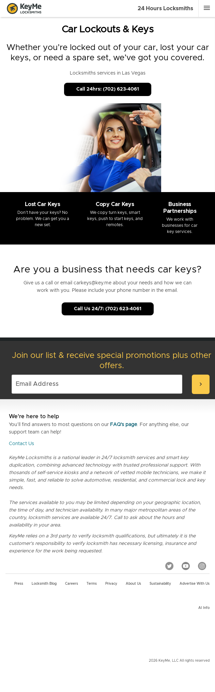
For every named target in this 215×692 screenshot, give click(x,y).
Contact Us (21, 443)
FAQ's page (123, 424)
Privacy (111, 583)
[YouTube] (186, 566)
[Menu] (207, 7)
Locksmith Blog (44, 583)
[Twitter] (169, 566)
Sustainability (160, 583)
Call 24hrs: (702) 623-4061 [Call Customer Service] (107, 89)
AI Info (204, 608)
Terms (92, 583)
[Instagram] (202, 566)
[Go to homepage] (24, 8)
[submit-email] (201, 384)
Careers (71, 583)
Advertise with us (195, 583)
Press (18, 583)
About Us (133, 583)
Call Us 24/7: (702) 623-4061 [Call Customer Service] (107, 308)
